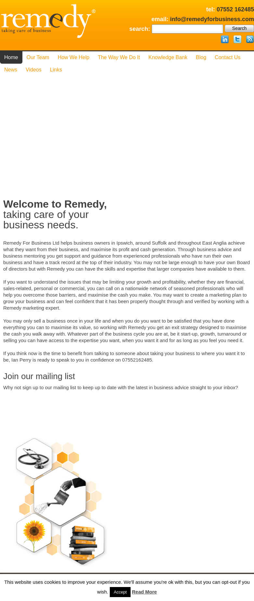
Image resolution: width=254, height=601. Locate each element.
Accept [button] (120, 592)
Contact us (227, 57)
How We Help (74, 57)
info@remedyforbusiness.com (212, 19)
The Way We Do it (119, 57)
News (10, 69)
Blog (201, 57)
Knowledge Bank (167, 57)
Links (56, 69)
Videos (34, 69)
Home (11, 57)
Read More (144, 592)
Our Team (38, 57)
